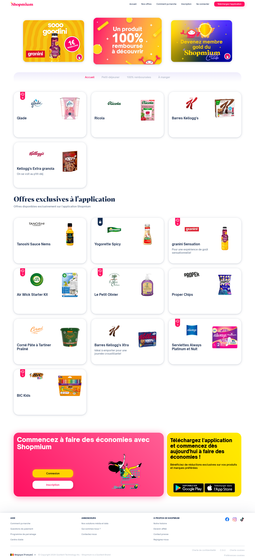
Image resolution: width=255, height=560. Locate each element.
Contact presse (161, 534)
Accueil (132, 4)
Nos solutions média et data (94, 523)
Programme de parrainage (23, 534)
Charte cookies (237, 550)
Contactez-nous (89, 534)
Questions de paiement (21, 529)
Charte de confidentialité (204, 550)
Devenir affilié (160, 529)
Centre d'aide (16, 539)
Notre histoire (160, 523)
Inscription (186, 4)
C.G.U (223, 550)
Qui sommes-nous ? (91, 529)
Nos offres (146, 4)
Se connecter (202, 4)
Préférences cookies (234, 555)
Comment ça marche (166, 4)
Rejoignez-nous (161, 539)
